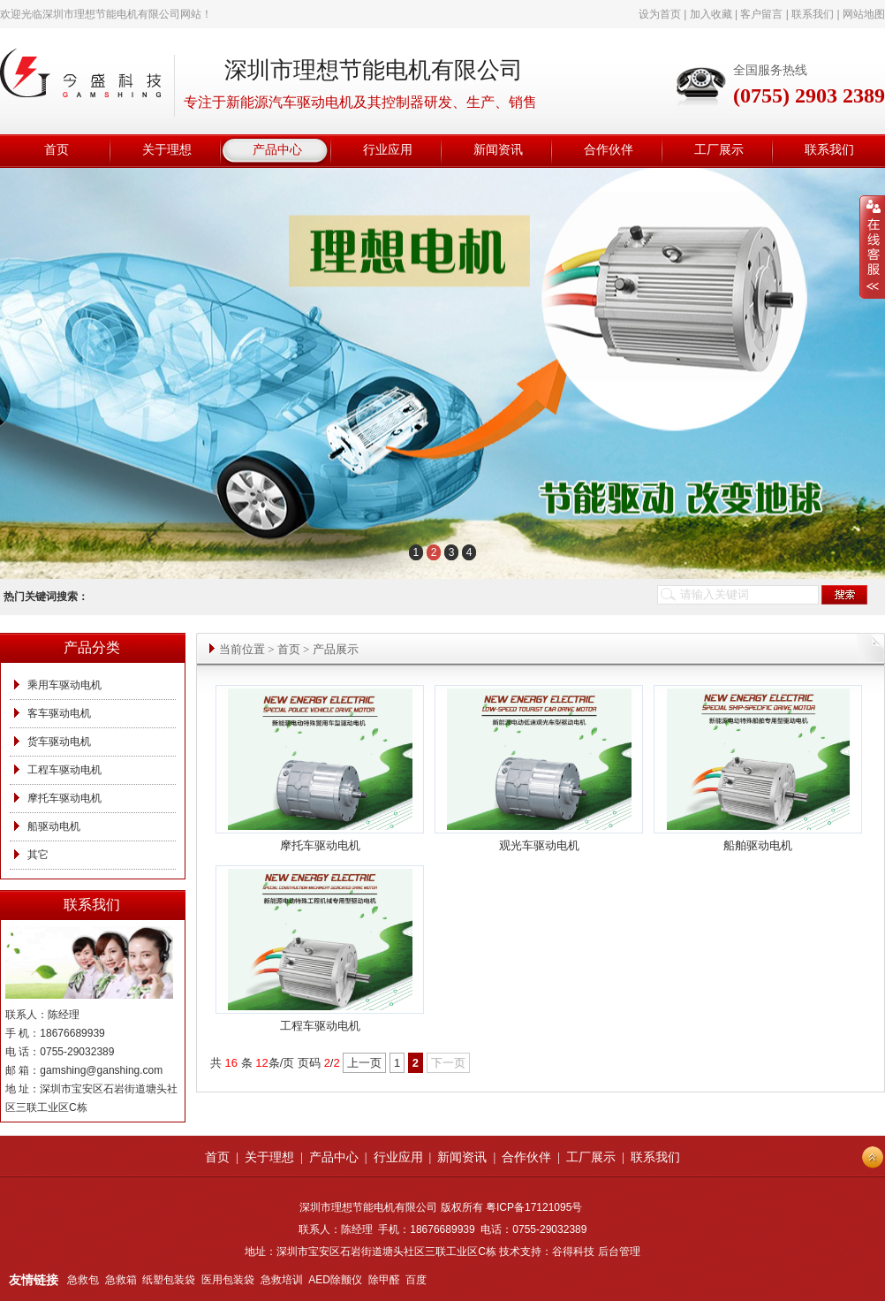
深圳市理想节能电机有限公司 (111, 14)
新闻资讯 (462, 1157)
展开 (872, 247)
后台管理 (619, 1251)
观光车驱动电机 (539, 845)
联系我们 (812, 14)
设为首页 (660, 14)
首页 (288, 649)
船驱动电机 (53, 826)
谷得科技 (573, 1251)
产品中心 (334, 1157)
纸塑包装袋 (168, 1280)
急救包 (83, 1280)
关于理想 (269, 1157)
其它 (38, 854)
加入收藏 (711, 14)
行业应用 (398, 1157)
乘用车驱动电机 (64, 685)
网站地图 (864, 14)
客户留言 (761, 14)
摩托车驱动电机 (64, 798)
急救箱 (121, 1280)
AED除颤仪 (335, 1280)
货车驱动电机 (59, 741)
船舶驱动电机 (757, 845)
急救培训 (282, 1280)
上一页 (364, 1062)
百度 (416, 1280)
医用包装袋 (227, 1280)
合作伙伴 (526, 1157)
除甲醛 (384, 1280)
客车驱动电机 (59, 713)
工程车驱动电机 (64, 770)
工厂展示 (591, 1157)
